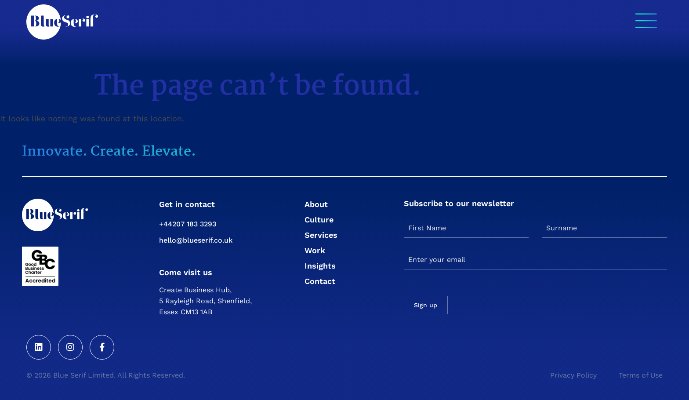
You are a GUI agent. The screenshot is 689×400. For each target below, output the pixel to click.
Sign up (425, 305)
